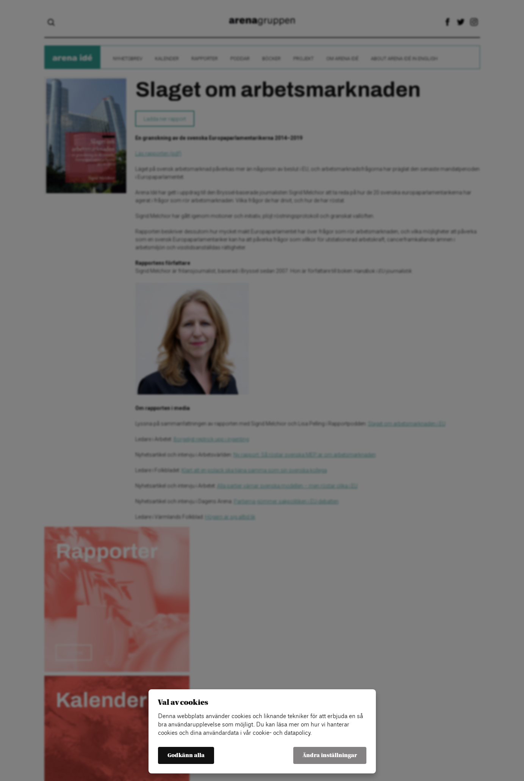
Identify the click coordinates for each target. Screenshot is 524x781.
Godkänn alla (186, 755)
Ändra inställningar (330, 755)
